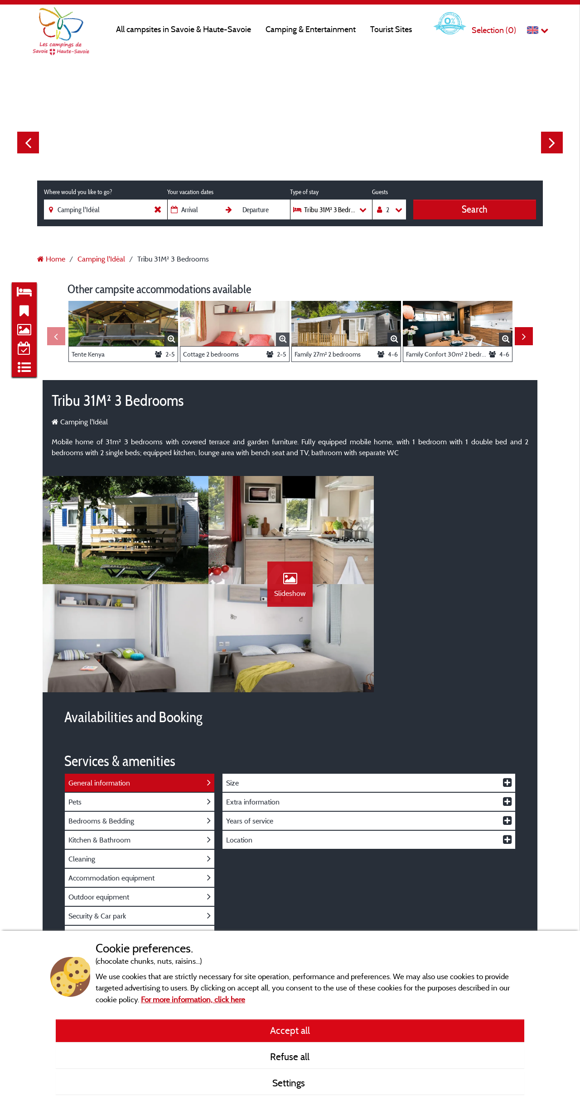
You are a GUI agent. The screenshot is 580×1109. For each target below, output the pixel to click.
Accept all (290, 1030)
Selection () (494, 30)
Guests (380, 192)
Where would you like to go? (78, 192)
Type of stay (304, 192)
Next (552, 142)
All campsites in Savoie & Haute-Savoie (183, 29)
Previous (28, 142)
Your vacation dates (190, 192)
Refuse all (289, 1056)
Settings (289, 1083)
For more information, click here (193, 999)
